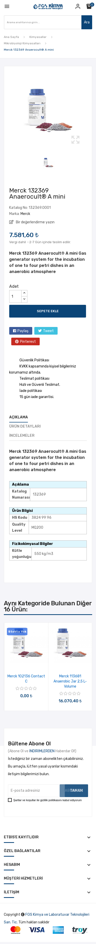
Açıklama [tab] (18, 417)
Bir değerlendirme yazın (35, 222)
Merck (25, 214)
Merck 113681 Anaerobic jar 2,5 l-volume (70, 681)
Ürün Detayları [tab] (25, 426)
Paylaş (22, 331)
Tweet (48, 331)
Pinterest (28, 341)
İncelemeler (22, 435)
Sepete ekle (48, 311)
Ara (87, 22)
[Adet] (15, 296)
